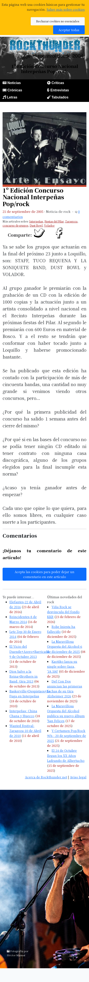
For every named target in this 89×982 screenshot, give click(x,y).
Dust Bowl (36, 225)
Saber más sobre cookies (66, 9)
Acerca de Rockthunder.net (46, 777)
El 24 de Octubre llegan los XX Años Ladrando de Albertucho (65, 755)
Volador (49, 225)
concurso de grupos (15, 225)
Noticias (14, 83)
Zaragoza (71, 221)
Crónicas (14, 90)
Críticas (57, 83)
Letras (12, 97)
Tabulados (59, 97)
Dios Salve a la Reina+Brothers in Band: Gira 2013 (23, 676)
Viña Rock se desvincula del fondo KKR (63, 612)
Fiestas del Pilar (54, 221)
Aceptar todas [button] (68, 30)
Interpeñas (36, 221)
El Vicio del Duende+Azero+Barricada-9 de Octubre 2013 (29, 651)
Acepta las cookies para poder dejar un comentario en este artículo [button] (44, 574)
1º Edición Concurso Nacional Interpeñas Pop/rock (33, 197)
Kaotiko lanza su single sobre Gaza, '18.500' (62, 666)
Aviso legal (78, 777)
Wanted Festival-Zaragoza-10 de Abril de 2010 (25, 730)
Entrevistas (59, 90)
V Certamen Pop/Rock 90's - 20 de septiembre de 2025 (66, 735)
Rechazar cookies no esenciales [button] (57, 21)
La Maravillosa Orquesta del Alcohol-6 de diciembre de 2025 (64, 646)
